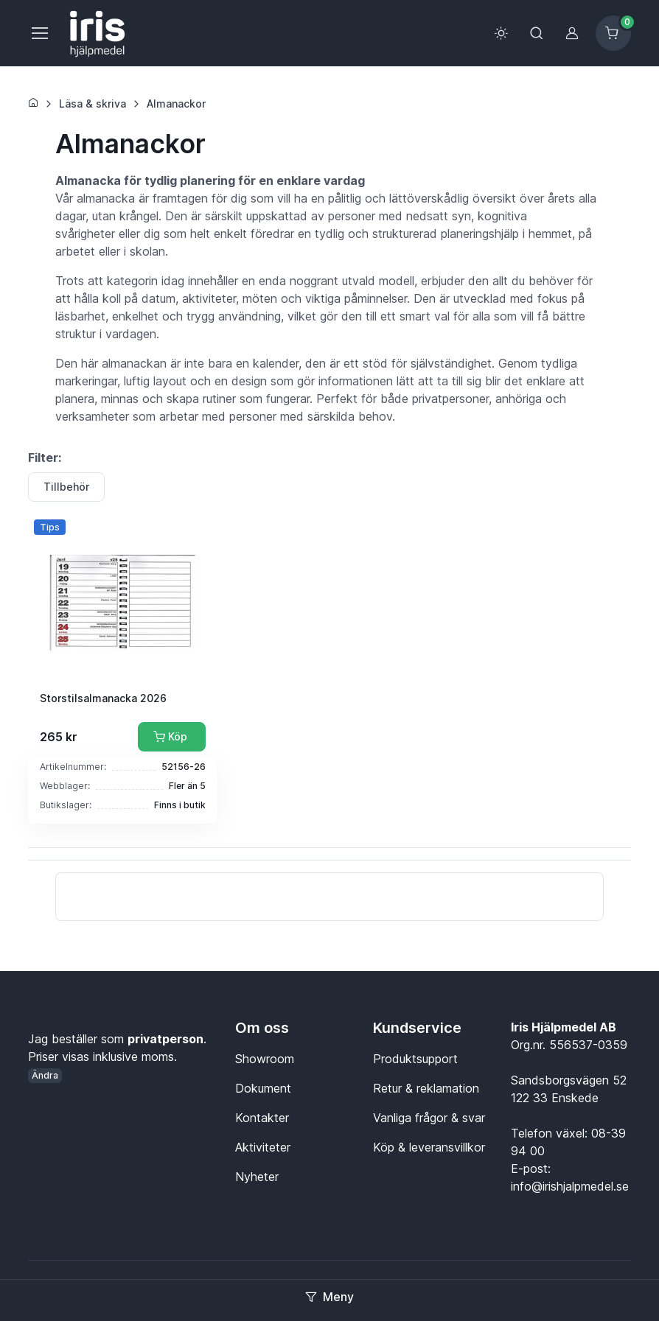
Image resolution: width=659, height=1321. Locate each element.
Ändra (45, 1075)
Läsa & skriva (92, 103)
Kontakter (262, 1117)
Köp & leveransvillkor (429, 1147)
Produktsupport (415, 1058)
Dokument (263, 1088)
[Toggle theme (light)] (501, 33)
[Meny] (39, 33)
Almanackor (176, 103)
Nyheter (257, 1176)
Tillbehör (66, 486)
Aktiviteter (262, 1147)
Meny (329, 1296)
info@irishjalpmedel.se (570, 1186)
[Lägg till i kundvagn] (172, 736)
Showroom (264, 1058)
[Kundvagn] (613, 33)
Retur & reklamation (426, 1088)
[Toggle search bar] (536, 33)
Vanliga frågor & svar (429, 1117)
